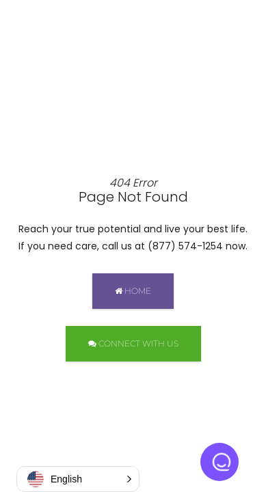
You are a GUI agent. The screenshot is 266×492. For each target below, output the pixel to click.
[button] (78, 479)
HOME (133, 291)
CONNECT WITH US (133, 343)
